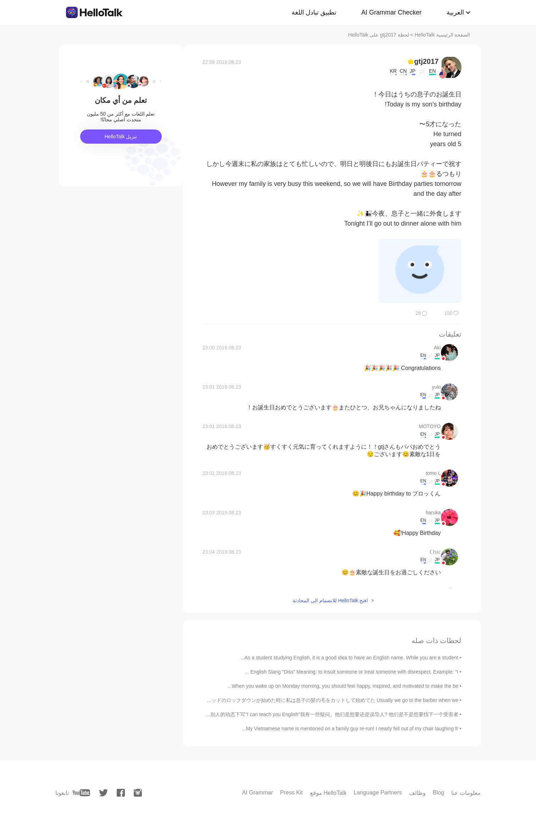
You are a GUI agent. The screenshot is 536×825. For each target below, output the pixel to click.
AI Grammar (257, 793)
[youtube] (81, 792)
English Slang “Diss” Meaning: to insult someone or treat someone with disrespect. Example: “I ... (351, 672)
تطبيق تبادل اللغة (314, 12)
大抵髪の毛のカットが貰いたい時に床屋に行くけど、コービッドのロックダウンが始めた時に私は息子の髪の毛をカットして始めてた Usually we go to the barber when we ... (265, 700)
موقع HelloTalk (328, 793)
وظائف (417, 793)
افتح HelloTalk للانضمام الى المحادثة (330, 600)
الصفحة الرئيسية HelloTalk (442, 35)
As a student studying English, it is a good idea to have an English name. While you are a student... (349, 657)
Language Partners (378, 793)
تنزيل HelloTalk (121, 136)
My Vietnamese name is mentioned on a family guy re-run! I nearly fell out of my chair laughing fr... (350, 728)
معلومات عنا (466, 793)
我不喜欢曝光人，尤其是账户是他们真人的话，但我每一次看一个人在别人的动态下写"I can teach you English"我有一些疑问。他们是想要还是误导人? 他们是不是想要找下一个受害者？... (253, 714)
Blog (438, 793)
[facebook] (121, 793)
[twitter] (103, 793)
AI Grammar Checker (391, 12)
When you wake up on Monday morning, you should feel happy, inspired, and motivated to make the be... (342, 686)
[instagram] (138, 793)
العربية (455, 12)
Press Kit (291, 793)
